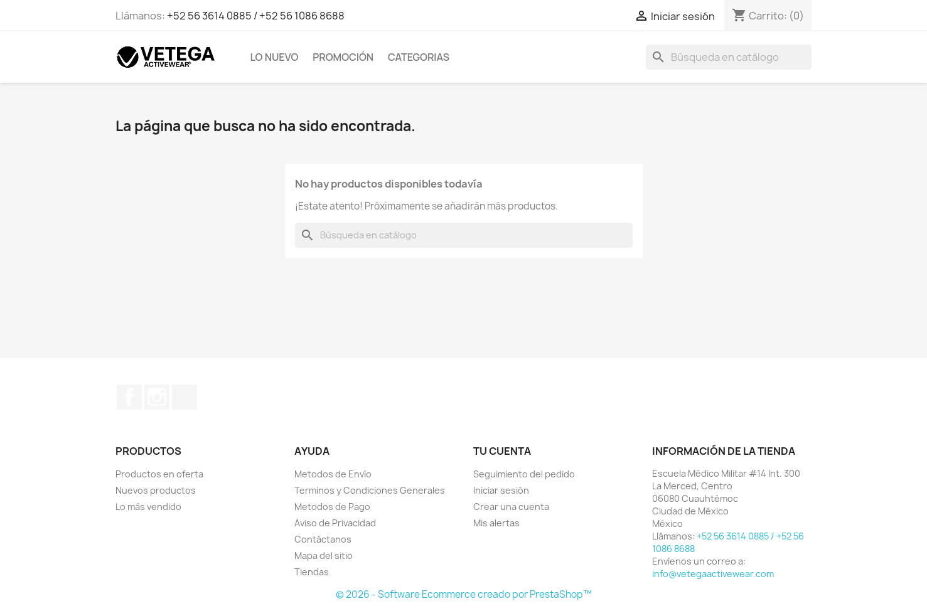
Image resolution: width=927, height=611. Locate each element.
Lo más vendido (148, 507)
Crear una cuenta (511, 507)
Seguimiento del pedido (524, 474)
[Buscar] (729, 57)
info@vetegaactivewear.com (713, 574)
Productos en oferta (159, 474)
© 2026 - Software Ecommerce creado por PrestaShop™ (464, 594)
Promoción (343, 57)
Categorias (418, 57)
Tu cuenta (502, 451)
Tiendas (311, 572)
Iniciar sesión (501, 490)
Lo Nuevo (274, 57)
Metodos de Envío (333, 474)
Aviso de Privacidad (335, 523)
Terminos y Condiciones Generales (369, 490)
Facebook (129, 397)
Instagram (156, 397)
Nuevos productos (155, 490)
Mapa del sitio (323, 555)
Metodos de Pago (332, 507)
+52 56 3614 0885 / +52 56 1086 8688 (256, 16)
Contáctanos (322, 539)
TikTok (184, 397)
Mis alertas (496, 523)
